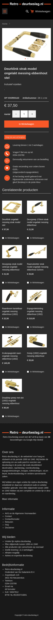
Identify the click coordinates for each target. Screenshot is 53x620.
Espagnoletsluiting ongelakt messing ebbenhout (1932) (35, 311)
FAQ (7, 525)
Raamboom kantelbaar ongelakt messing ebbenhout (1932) (12, 311)
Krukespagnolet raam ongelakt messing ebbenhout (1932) (11, 356)
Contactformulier (12, 519)
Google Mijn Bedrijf (34, 440)
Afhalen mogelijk (12, 553)
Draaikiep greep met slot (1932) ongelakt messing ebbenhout (13, 401)
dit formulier (10, 589)
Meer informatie (10, 499)
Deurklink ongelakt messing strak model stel (11, 222)
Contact (8, 516)
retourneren (28, 159)
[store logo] (26, 4)
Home (4, 24)
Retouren (9, 522)
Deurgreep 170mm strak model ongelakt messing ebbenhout (37, 222)
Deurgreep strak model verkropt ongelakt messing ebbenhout (12, 267)
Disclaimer (9, 527)
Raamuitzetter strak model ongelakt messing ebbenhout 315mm (37, 267)
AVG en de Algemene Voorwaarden (20, 513)
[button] (45, 44)
